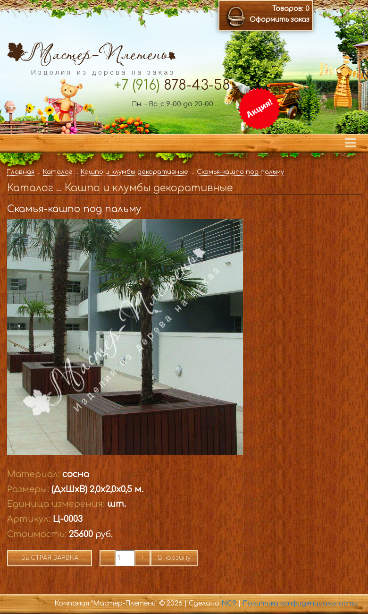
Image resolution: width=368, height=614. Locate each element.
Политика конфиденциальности (300, 603)
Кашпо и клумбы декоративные (134, 172)
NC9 (228, 603)
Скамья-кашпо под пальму (240, 172)
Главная (20, 172)
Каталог (57, 172)
